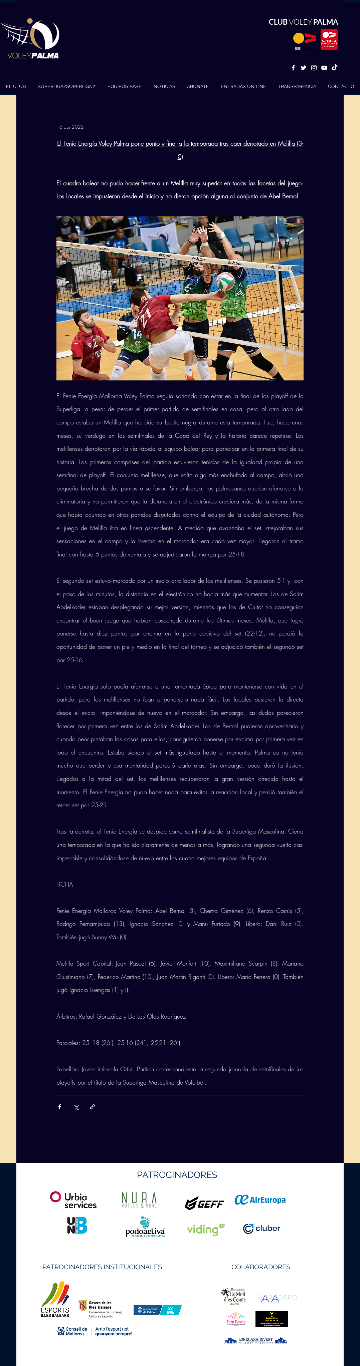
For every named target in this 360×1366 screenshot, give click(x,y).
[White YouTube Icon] (324, 67)
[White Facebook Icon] (293, 67)
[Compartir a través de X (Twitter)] (76, 1107)
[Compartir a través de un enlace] (92, 1107)
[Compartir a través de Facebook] (59, 1107)
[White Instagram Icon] (314, 67)
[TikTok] (334, 67)
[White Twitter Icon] (303, 67)
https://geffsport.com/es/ (156, 1228)
